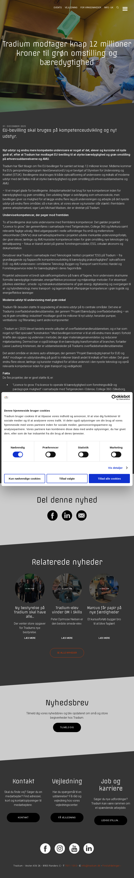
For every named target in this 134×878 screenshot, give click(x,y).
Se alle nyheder (67, 652)
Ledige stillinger (112, 820)
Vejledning (71, 7)
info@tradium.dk (90, 865)
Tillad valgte (67, 478)
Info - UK (108, 7)
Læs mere (29, 638)
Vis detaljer (115, 467)
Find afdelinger (110, 865)
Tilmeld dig (67, 727)
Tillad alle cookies (109, 478)
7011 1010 (71, 865)
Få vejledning (67, 817)
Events (58, 7)
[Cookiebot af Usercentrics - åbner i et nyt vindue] (114, 397)
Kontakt (23, 817)
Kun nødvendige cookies (25, 478)
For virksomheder (90, 7)
